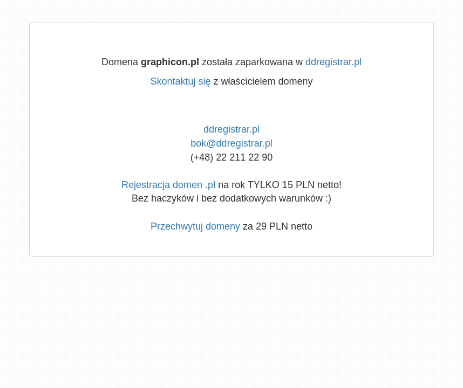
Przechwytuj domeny (195, 226)
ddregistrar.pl (333, 62)
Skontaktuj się (180, 81)
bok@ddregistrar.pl (231, 143)
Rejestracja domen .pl (168, 184)
